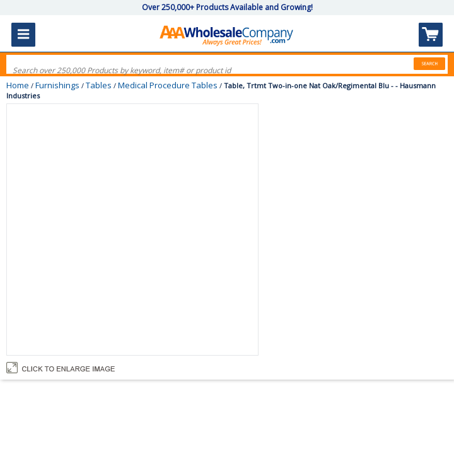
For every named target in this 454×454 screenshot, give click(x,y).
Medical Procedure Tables (168, 85)
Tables (99, 85)
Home (17, 85)
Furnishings (57, 85)
